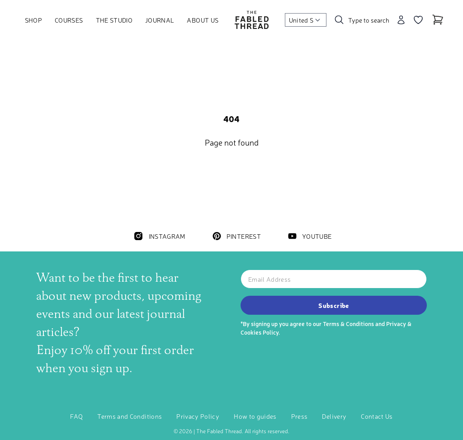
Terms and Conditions (129, 416)
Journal (159, 20)
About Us (202, 20)
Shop (33, 20)
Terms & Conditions (348, 323)
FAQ (76, 416)
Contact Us (377, 416)
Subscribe (333, 305)
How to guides (255, 416)
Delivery (334, 416)
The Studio (114, 20)
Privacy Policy (197, 416)
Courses (69, 20)
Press (299, 416)
